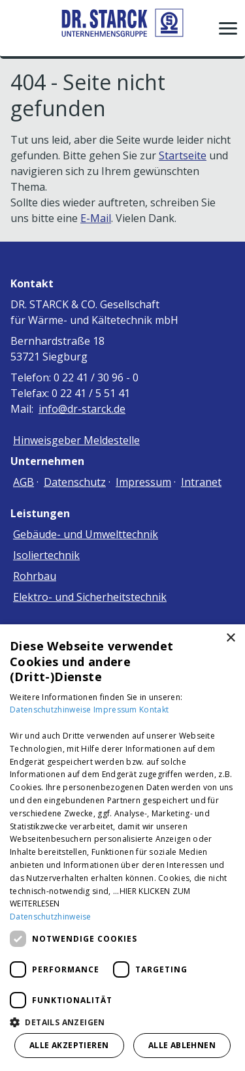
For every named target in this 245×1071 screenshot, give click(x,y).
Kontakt (154, 709)
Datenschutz (75, 482)
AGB (23, 482)
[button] (228, 28)
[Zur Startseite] (122, 28)
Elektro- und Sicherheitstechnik (90, 597)
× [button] (230, 638)
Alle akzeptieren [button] (68, 1045)
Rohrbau (34, 576)
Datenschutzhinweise (51, 709)
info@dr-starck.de (82, 409)
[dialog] (122, 847)
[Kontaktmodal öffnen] (18, 28)
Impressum (143, 482)
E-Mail (95, 218)
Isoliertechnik (46, 555)
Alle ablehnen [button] (182, 1045)
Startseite (182, 155)
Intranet (201, 482)
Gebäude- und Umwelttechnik (85, 534)
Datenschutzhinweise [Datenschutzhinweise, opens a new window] (50, 916)
